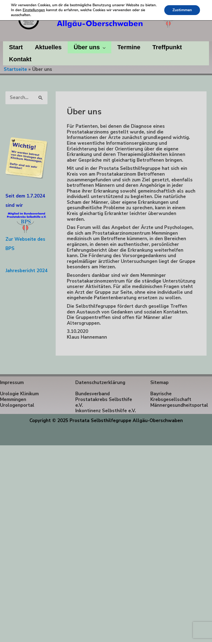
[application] (102, 47)
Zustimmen (182, 10)
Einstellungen (34, 10)
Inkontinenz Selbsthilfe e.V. (105, 411)
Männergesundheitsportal (179, 405)
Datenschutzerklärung (100, 382)
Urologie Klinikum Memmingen (19, 397)
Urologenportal (17, 405)
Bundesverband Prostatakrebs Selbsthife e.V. (103, 399)
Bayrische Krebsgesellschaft (170, 397)
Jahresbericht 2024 (26, 271)
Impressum (12, 382)
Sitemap (159, 382)
